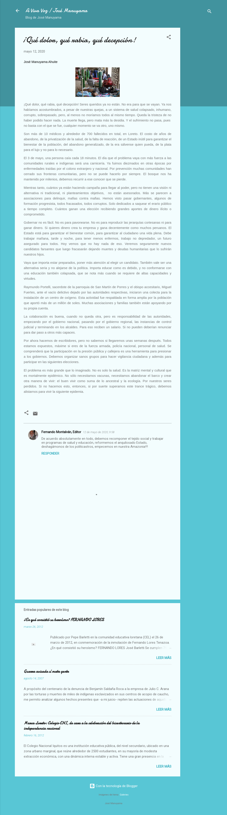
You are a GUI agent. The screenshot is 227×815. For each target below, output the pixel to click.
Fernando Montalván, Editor (61, 432)
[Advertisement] (198, 94)
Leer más (163, 658)
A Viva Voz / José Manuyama (56, 10)
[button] (168, 37)
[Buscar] (209, 12)
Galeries (124, 794)
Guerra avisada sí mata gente (46, 671)
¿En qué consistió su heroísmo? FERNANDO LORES (64, 620)
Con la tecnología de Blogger (114, 786)
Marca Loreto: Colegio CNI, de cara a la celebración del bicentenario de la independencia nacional (81, 725)
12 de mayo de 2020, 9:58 (98, 432)
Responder (50, 453)
